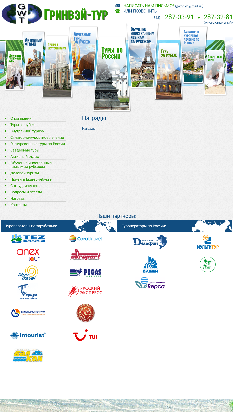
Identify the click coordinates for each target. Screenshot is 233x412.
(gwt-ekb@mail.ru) (189, 6)
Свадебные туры (24, 150)
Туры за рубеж (22, 124)
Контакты (18, 205)
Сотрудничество (24, 185)
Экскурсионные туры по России (37, 144)
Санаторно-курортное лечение (37, 137)
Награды (18, 198)
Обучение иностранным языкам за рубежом (31, 164)
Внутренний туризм (27, 131)
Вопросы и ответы (26, 192)
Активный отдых (24, 156)
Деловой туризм (24, 173)
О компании (21, 118)
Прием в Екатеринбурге (30, 179)
